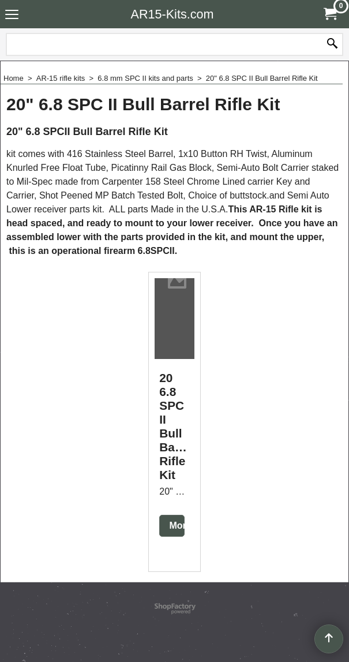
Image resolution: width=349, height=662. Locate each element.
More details (180, 536)
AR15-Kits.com (172, 14)
